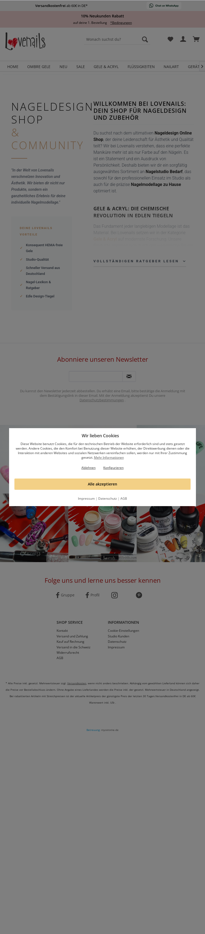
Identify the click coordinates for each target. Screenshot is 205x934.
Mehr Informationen (109, 457)
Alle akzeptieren (102, 484)
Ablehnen (88, 467)
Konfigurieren (113, 467)
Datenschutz (107, 498)
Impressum (86, 498)
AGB (123, 498)
